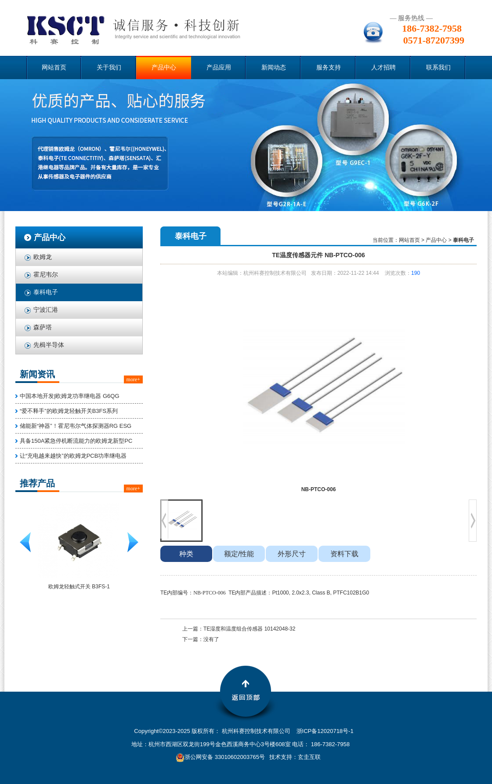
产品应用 (218, 67)
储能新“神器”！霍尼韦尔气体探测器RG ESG (75, 426)
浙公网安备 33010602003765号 (220, 757)
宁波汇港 (45, 309)
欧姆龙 (42, 257)
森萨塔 (42, 327)
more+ (133, 379)
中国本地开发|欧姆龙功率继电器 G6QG (69, 396)
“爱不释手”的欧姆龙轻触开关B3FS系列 (69, 411)
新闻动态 (273, 67)
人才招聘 (383, 67)
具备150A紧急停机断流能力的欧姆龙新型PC (76, 441)
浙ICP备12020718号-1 (325, 731)
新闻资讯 (37, 374)
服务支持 (328, 67)
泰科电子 (45, 292)
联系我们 (438, 67)
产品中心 (164, 67)
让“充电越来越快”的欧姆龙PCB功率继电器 (73, 455)
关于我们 (109, 67)
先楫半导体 (48, 345)
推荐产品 (37, 483)
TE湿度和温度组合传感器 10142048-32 (249, 629)
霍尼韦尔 (45, 274)
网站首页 (54, 67)
